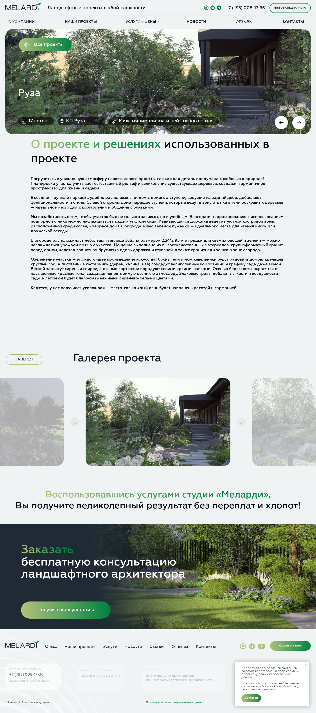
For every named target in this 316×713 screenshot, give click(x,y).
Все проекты (49, 44)
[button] (290, 8)
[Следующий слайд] (241, 422)
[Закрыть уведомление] (306, 665)
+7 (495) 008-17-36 (245, 8)
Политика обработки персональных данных (175, 702)
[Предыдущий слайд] (74, 422)
